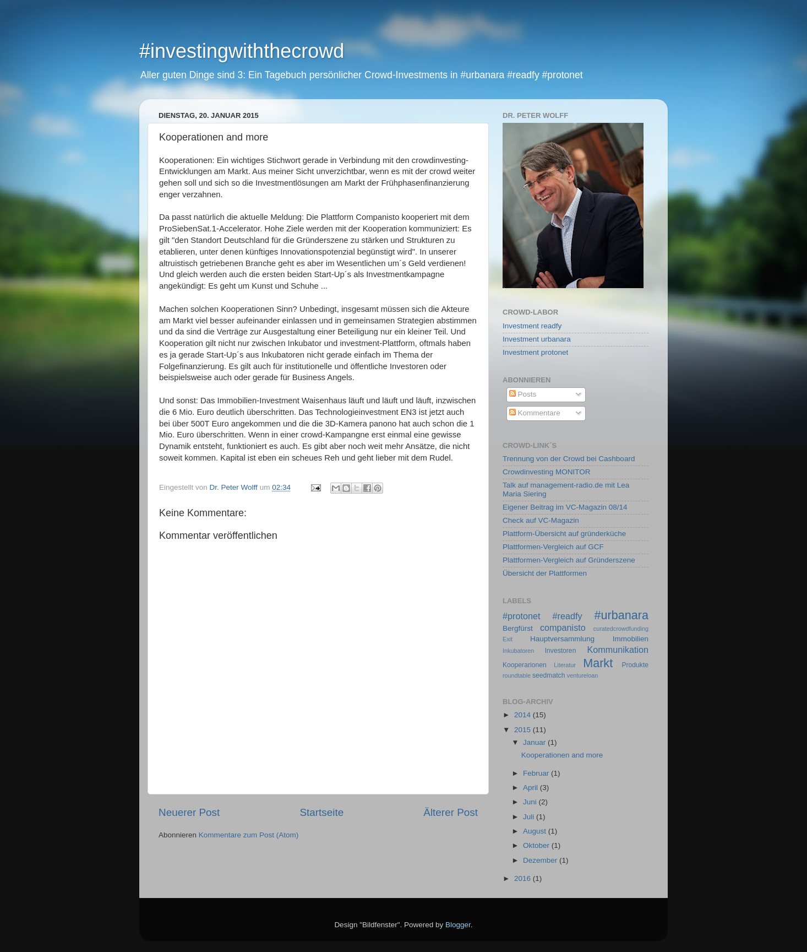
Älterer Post (450, 812)
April (531, 787)
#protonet (521, 616)
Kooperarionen (525, 665)
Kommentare (534, 413)
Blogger (458, 925)
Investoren (560, 650)
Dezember (541, 860)
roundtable (517, 675)
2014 (523, 715)
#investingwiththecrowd (241, 51)
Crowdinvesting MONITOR (547, 472)
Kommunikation (617, 649)
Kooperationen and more (562, 755)
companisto (563, 627)
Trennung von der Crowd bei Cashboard (569, 459)
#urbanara (621, 615)
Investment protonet (535, 352)
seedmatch (548, 675)
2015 (523, 730)
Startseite (321, 812)
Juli (529, 817)
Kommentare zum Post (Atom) (249, 835)
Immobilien (630, 639)
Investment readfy (532, 326)
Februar (537, 773)
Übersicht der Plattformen (545, 573)
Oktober (537, 845)
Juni (531, 802)
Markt (598, 663)
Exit (507, 639)
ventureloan (582, 675)
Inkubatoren (518, 650)
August (535, 831)
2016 (523, 878)
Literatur (565, 665)
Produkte (634, 665)
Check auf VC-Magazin (541, 520)
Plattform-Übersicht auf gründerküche (564, 533)
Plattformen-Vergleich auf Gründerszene (569, 560)
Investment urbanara (537, 339)
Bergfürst (518, 628)
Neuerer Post (189, 812)
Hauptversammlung (562, 639)
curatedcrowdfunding (620, 628)
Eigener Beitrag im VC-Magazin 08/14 (565, 507)
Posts (523, 394)
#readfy (567, 616)
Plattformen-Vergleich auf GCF (553, 547)
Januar (535, 742)
